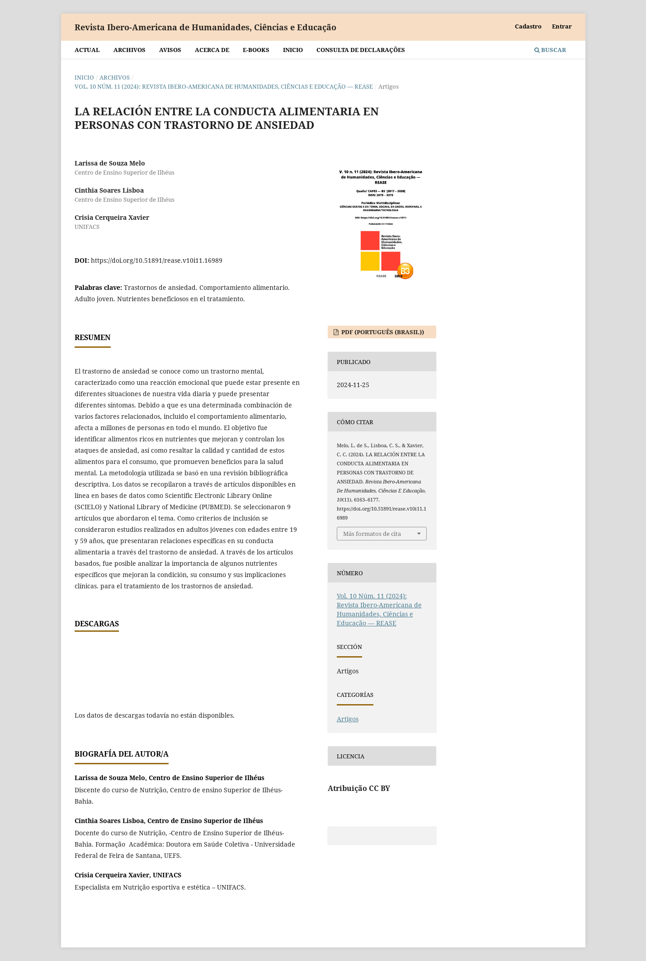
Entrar (562, 26)
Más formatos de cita (372, 534)
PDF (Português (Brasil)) (382, 332)
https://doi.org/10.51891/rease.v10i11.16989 (156, 260)
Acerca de (212, 50)
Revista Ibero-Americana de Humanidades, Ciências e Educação (205, 27)
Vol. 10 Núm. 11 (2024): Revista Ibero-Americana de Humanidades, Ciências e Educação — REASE (224, 86)
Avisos (170, 50)
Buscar (550, 50)
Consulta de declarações (360, 50)
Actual (87, 50)
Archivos (129, 50)
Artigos (347, 719)
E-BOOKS (256, 50)
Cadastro (528, 26)
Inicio (293, 50)
